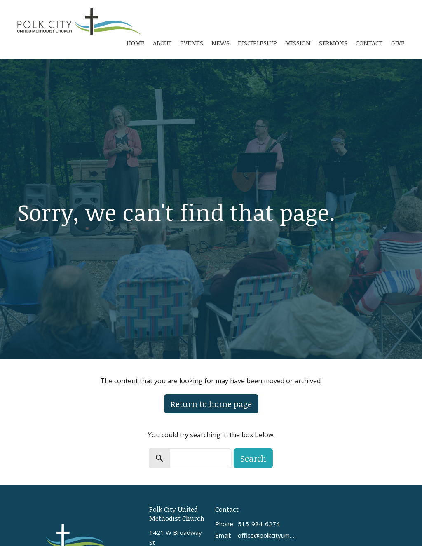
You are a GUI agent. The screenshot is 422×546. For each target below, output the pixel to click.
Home (136, 43)
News (220, 43)
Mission (298, 43)
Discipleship (257, 43)
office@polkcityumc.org (266, 535)
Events (191, 43)
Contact (369, 43)
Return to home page (211, 404)
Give (398, 43)
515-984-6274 (259, 524)
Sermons (333, 43)
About (162, 43)
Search (253, 458)
